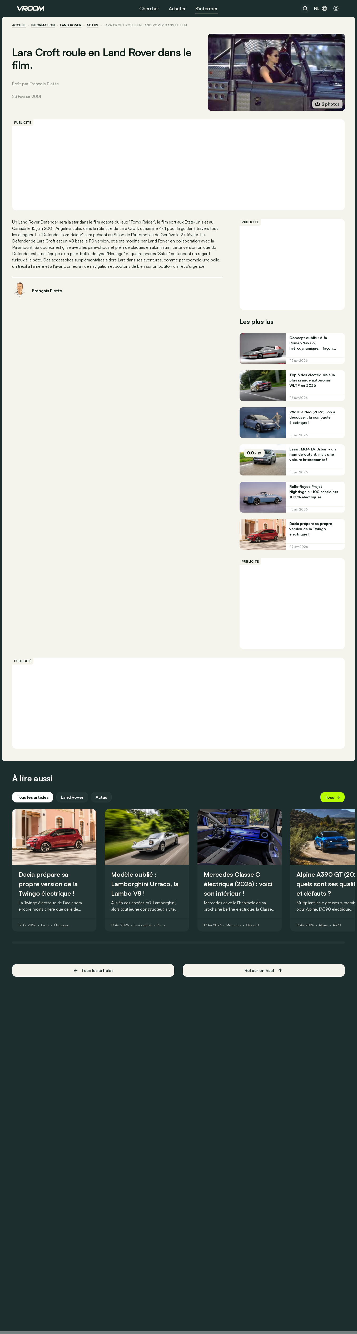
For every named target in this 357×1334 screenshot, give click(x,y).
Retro (165, 934)
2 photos (322, 104)
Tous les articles (37, 806)
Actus (106, 806)
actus (97, 25)
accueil (24, 25)
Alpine (328, 934)
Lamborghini (147, 934)
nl (321, 8)
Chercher (149, 8)
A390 (342, 934)
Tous (328, 806)
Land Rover (75, 25)
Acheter (177, 8)
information (48, 25)
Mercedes (238, 934)
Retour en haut (261, 980)
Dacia (50, 934)
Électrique (66, 934)
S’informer (206, 8)
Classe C (257, 934)
